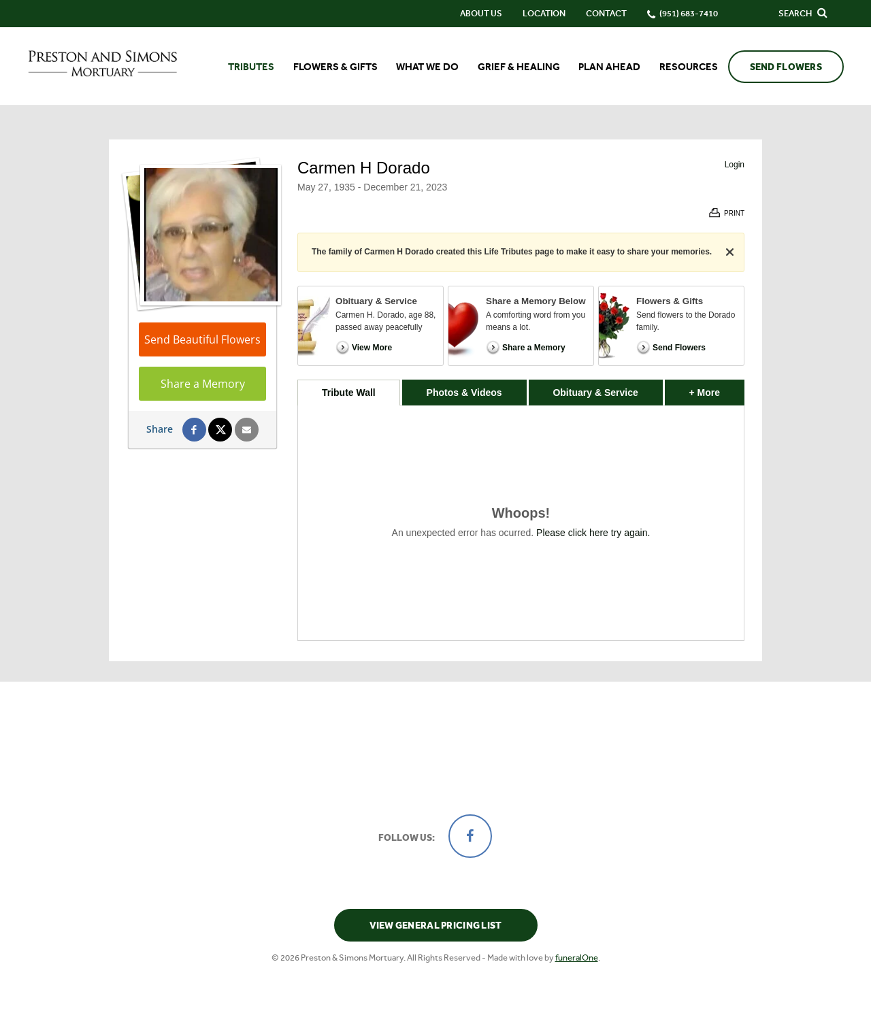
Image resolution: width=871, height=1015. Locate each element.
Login (734, 164)
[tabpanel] (521, 523)
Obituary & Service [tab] (595, 392)
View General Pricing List (435, 925)
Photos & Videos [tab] (464, 392)
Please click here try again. (593, 532)
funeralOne (576, 957)
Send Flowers (786, 67)
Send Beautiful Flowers (202, 339)
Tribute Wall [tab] (349, 392)
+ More (716, 389)
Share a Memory (203, 383)
